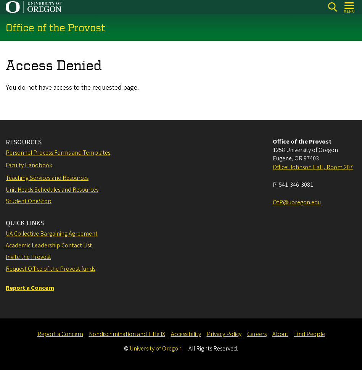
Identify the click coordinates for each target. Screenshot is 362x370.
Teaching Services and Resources (47, 178)
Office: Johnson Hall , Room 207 (313, 167)
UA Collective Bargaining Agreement (52, 233)
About (280, 334)
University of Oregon (156, 348)
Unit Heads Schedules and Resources (52, 190)
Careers (257, 334)
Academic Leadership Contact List (49, 245)
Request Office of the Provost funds (50, 269)
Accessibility (186, 334)
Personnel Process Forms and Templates (58, 153)
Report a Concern (60, 334)
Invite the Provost (28, 257)
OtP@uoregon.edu (297, 202)
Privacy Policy (224, 334)
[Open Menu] (349, 7)
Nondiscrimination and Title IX (127, 334)
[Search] (332, 7)
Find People (309, 334)
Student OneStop (28, 201)
